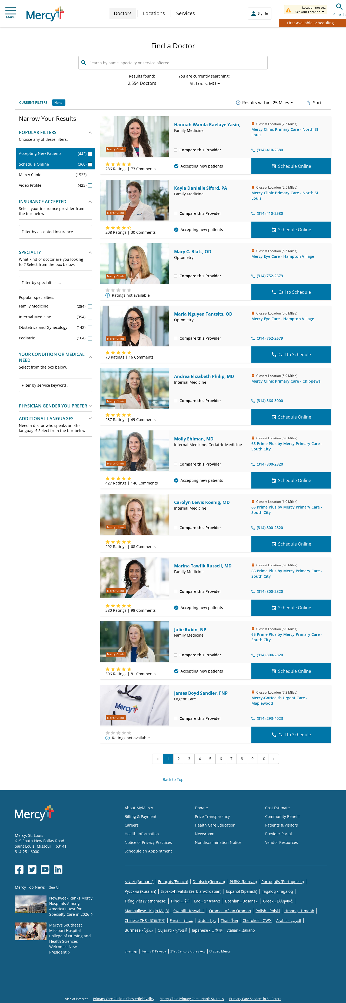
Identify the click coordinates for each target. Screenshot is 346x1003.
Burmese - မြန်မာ (139, 930)
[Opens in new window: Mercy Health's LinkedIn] (58, 869)
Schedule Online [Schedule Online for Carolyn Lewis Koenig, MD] (291, 544)
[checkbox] (175, 149)
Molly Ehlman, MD (194, 439)
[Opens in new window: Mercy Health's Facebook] (19, 869)
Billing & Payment (141, 816)
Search (339, 9)
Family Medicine (55, 306)
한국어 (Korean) (243, 881)
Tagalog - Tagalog (277, 891)
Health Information (142, 833)
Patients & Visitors (281, 825)
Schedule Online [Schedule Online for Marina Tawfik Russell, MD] (291, 608)
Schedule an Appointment (148, 851)
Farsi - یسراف (181, 920)
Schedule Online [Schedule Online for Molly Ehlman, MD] (291, 480)
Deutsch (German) (209, 881)
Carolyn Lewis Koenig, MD (202, 502)
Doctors (123, 13)
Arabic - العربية (288, 920)
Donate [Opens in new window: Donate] (201, 807)
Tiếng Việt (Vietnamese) (145, 901)
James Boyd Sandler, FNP (201, 693)
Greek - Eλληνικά (278, 901)
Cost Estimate (277, 807)
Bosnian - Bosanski (241, 901)
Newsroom (204, 833)
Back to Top (173, 779)
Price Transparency (212, 816)
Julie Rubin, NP (190, 630)
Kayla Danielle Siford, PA (200, 188)
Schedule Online (55, 164)
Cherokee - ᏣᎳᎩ (256, 920)
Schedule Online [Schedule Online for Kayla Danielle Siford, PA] (291, 230)
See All (54, 887)
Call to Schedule (291, 292)
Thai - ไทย (229, 920)
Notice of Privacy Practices (148, 842)
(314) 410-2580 (267, 149)
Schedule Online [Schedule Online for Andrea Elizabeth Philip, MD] (291, 417)
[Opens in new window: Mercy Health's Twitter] (32, 869)
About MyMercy (139, 807)
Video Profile (55, 185)
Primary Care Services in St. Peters (255, 999)
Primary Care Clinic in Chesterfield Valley (123, 999)
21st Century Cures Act (188, 951)
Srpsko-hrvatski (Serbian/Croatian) (191, 891)
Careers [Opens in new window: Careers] (132, 825)
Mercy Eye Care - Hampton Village (282, 256)
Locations (154, 13)
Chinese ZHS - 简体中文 (145, 920)
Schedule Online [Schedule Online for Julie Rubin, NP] (291, 671)
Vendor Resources (281, 842)
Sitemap (131, 951)
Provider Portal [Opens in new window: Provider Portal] (278, 833)
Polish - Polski (267, 910)
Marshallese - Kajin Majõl (147, 910)
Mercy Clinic (55, 174)
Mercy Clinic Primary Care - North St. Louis (192, 999)
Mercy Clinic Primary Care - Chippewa (286, 381)
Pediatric (55, 337)
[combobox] (55, 232)
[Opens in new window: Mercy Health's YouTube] (45, 869)
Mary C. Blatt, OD (192, 252)
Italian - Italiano (241, 930)
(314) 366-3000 (267, 400)
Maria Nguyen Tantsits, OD (203, 314)
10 (263, 758)
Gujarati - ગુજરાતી (172, 930)
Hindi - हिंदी (180, 901)
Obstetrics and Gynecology (55, 327)
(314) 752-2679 (267, 275)
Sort (314, 103)
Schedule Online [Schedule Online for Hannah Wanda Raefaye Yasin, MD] (291, 166)
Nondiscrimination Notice (218, 842)
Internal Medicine (55, 316)
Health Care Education (215, 825)
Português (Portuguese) (282, 881)
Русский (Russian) (140, 891)
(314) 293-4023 (267, 718)
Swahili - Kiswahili (188, 910)
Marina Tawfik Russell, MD (203, 566)
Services (185, 13)
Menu (10, 13)
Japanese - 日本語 (207, 930)
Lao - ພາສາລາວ (207, 901)
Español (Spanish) (241, 891)
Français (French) (173, 881)
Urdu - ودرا (207, 920)
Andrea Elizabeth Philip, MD (204, 376)
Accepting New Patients (55, 153)
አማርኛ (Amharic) (139, 881)
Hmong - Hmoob (299, 910)
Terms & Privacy (154, 951)
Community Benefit (282, 816)
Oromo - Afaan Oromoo (230, 910)
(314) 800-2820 (267, 464)
